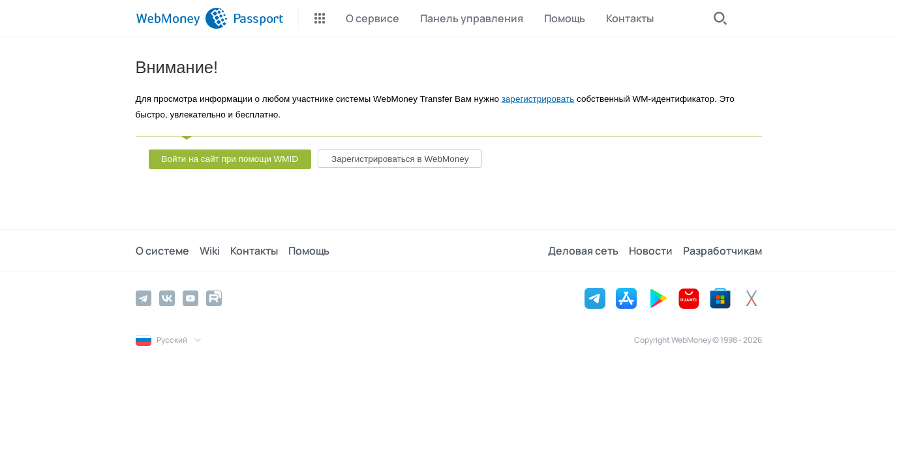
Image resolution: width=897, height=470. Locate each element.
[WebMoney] (182, 18)
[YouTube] (190, 298)
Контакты (254, 250)
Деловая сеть (583, 250)
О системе (162, 250)
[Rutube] (214, 298)
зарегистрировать (538, 99)
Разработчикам (722, 250)
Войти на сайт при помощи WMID (230, 159)
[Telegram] (143, 298)
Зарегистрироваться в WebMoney (399, 159)
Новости (651, 250)
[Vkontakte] (167, 298)
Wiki (210, 250)
